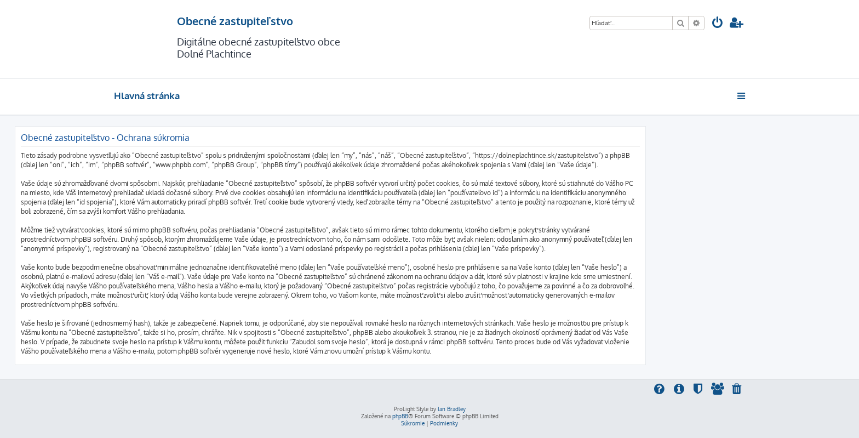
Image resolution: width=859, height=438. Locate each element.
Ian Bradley (452, 409)
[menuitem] (717, 23)
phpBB (400, 416)
